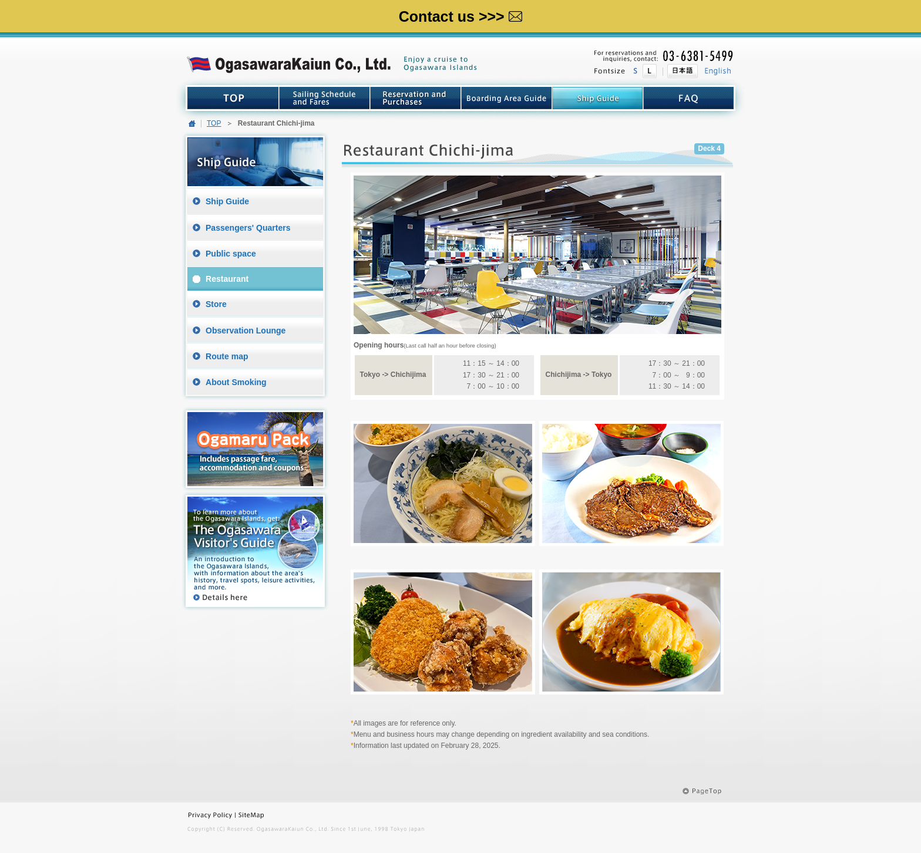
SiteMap (271, 815)
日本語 (680, 71)
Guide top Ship (597, 98)
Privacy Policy (211, 815)
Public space (231, 253)
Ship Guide (227, 201)
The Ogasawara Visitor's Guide (255, 551)
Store (216, 304)
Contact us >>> (460, 16)
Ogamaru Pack (255, 448)
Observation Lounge (245, 330)
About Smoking (236, 382)
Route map (227, 356)
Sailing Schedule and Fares (324, 98)
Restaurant (227, 279)
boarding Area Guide (506, 98)
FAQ (688, 98)
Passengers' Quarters (248, 227)
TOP (233, 98)
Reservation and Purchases (415, 98)
